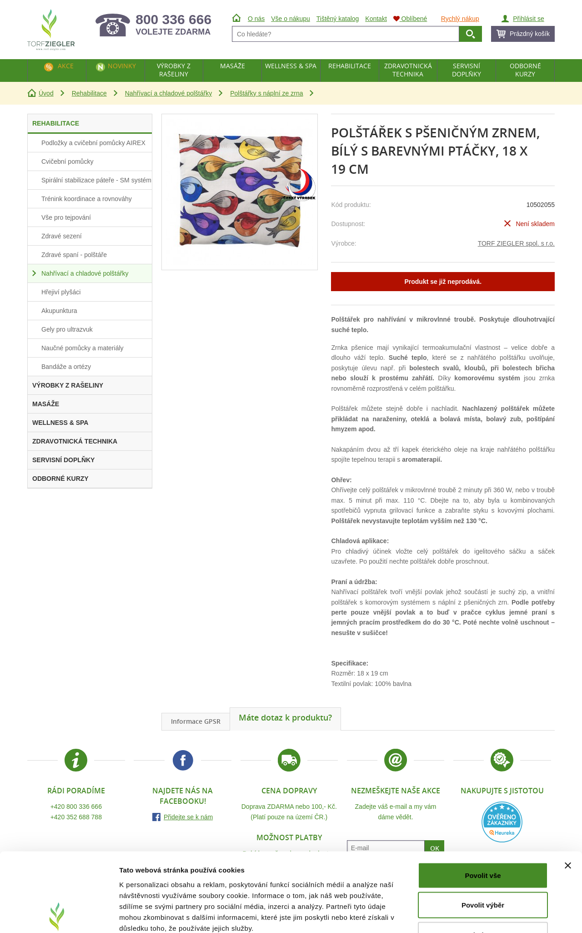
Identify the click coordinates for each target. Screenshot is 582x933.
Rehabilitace (89, 93)
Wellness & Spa (290, 65)
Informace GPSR (196, 721)
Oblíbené (410, 18)
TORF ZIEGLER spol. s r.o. (516, 243)
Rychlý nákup (460, 18)
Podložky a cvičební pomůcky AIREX (93, 142)
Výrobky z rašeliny (174, 69)
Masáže (232, 65)
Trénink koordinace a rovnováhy (86, 198)
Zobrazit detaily (480, 915)
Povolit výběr (483, 843)
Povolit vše (483, 813)
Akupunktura (59, 310)
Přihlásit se (528, 18)
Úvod (46, 93)
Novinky (122, 65)
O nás (256, 18)
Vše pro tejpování (66, 217)
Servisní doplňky (466, 69)
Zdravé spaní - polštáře (74, 254)
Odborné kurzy (525, 69)
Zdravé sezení (61, 236)
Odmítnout (483, 873)
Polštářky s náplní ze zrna (266, 93)
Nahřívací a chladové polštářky (168, 93)
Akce (66, 65)
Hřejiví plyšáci (60, 292)
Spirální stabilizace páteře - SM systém (96, 180)
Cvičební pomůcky (67, 161)
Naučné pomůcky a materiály (82, 348)
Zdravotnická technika (408, 69)
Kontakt (375, 18)
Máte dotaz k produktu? (285, 717)
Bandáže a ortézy (66, 366)
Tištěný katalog (337, 18)
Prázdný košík (530, 33)
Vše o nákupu (290, 18)
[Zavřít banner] (568, 804)
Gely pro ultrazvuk (67, 329)
